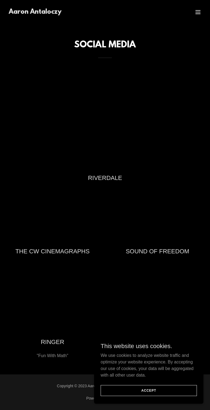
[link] (35, 12)
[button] (197, 12)
